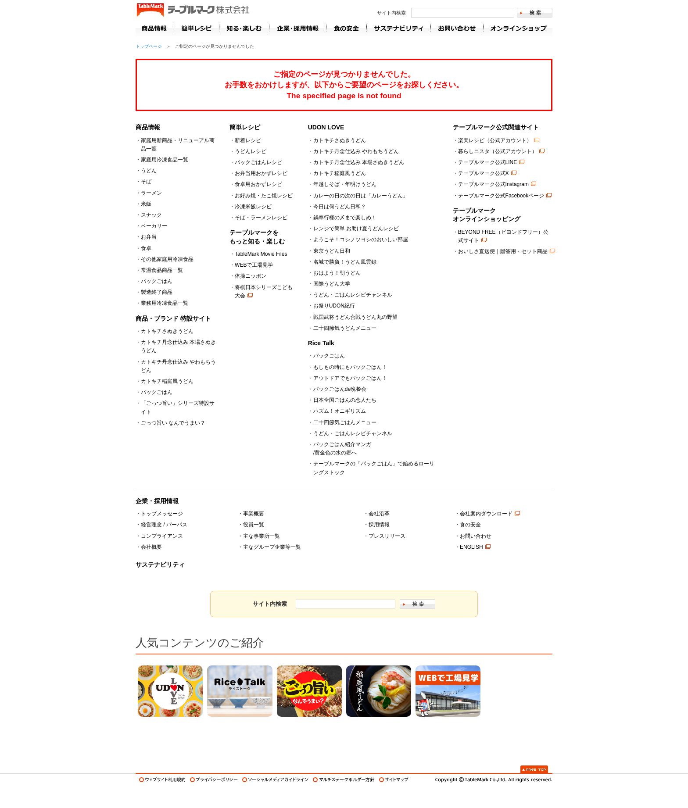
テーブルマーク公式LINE (487, 162)
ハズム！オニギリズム (339, 411)
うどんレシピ (250, 151)
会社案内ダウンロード (486, 514)
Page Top (534, 769)
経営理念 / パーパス (164, 525)
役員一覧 (253, 525)
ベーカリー (154, 226)
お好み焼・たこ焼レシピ (264, 196)
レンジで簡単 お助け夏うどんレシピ (356, 228)
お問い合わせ (475, 536)
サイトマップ (393, 779)
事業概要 (253, 514)
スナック (151, 215)
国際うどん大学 (331, 284)
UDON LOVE (326, 127)
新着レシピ (248, 140)
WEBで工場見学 (254, 265)
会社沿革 (379, 514)
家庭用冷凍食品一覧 (164, 160)
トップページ (149, 46)
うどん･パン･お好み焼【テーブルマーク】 (193, 10)
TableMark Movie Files (261, 254)
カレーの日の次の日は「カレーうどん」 (360, 196)
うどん (149, 171)
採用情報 (379, 525)
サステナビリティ (160, 564)
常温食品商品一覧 (162, 270)
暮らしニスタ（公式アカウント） (497, 151)
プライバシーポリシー (214, 779)
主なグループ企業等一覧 (272, 547)
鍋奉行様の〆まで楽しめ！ (344, 218)
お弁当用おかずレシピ (261, 173)
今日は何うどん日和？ (339, 207)
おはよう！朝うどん (337, 273)
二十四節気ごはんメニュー (344, 422)
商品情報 (155, 28)
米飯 (146, 204)
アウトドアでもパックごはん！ (350, 378)
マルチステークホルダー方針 (344, 779)
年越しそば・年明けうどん (344, 184)
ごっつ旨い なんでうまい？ (173, 423)
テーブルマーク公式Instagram (493, 184)
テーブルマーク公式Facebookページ (501, 196)
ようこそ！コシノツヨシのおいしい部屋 (360, 239)
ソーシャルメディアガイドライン (275, 779)
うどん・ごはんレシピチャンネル (352, 295)
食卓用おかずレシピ (258, 184)
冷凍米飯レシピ (253, 207)
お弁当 (149, 237)
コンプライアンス (162, 536)
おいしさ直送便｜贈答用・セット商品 (503, 251)
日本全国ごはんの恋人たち (344, 400)
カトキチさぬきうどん (167, 331)
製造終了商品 (156, 292)
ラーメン (151, 193)
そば (146, 182)
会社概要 (151, 547)
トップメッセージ (162, 514)
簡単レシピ (244, 127)
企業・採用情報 (157, 500)
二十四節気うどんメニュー (344, 328)
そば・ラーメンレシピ (261, 218)
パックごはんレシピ (258, 162)
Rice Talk (321, 343)
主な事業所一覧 (261, 536)
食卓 (146, 248)
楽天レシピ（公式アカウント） (495, 140)
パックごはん (156, 281)
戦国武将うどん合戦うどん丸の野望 (355, 317)
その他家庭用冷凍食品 (167, 259)
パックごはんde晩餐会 (339, 389)
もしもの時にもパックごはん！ (350, 367)
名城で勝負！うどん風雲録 (344, 262)
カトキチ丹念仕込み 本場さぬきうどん (358, 162)
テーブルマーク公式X (483, 173)
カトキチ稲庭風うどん (167, 381)
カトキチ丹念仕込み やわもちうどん (356, 151)
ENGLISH (471, 547)
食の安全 (470, 525)
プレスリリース (387, 536)
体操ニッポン (250, 276)
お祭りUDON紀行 (334, 306)
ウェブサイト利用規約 (162, 779)
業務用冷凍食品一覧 (164, 303)
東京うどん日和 (331, 251)
